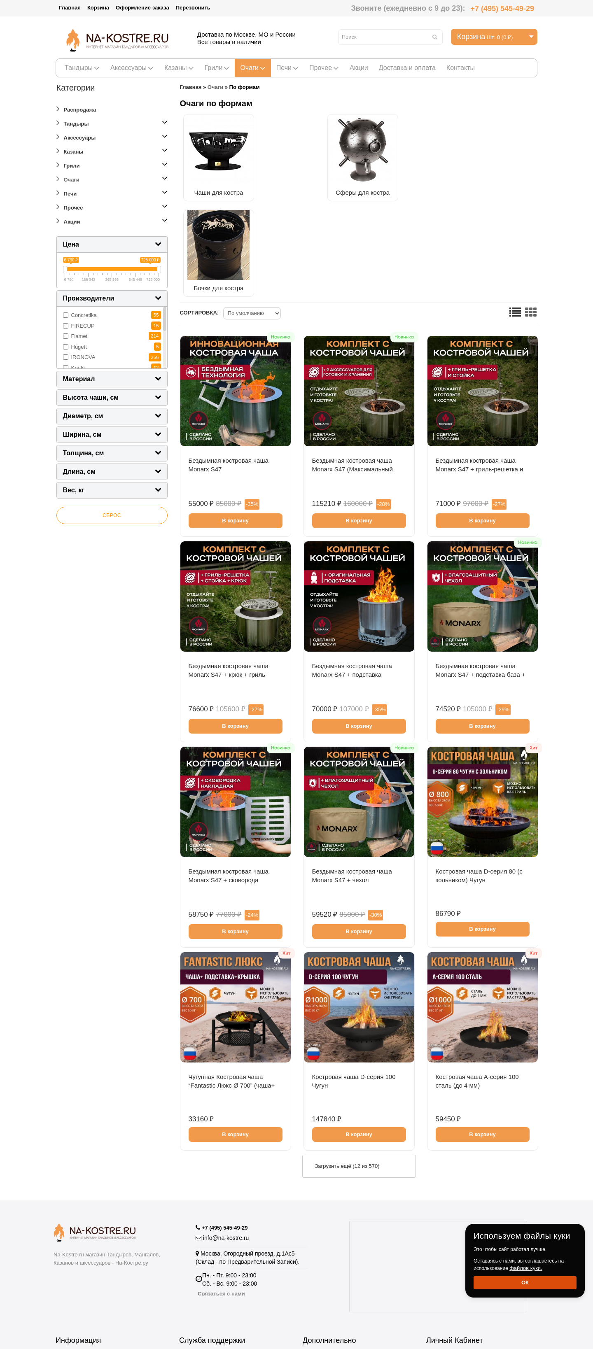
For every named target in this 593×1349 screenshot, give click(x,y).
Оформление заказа (142, 8)
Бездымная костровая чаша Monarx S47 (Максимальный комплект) (352, 373)
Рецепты (314, 1267)
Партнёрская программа (211, 1267)
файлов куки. (525, 1268)
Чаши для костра (222, 189)
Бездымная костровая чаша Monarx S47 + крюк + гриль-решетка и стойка (228, 578)
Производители (323, 1247)
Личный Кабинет (448, 1247)
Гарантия (68, 1247)
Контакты (460, 67)
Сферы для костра (305, 189)
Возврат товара (200, 1247)
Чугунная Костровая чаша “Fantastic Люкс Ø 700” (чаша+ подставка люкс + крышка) (232, 989)
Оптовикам (70, 1257)
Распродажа (76, 108)
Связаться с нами (221, 1187)
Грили (217, 67)
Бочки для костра (388, 189)
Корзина (98, 8)
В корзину (235, 424)
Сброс (112, 515)
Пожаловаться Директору (213, 1257)
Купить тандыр (323, 1277)
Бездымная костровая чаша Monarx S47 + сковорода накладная (228, 783)
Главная (70, 8)
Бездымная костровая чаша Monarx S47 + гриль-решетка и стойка (479, 373)
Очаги (252, 67)
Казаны (179, 67)
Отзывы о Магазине (205, 1287)
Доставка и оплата (407, 67)
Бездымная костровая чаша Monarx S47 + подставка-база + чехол (480, 578)
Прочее (324, 67)
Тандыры (82, 67)
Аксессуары (132, 67)
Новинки (314, 1297)
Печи (287, 67)
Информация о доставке (88, 1277)
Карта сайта (195, 1297)
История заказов (448, 1257)
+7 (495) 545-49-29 (502, 9)
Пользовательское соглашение (97, 1287)
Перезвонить (193, 8)
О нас (63, 1267)
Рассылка (439, 1267)
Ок (525, 1282)
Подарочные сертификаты (214, 1277)
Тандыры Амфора (327, 1287)
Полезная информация (333, 1307)
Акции (359, 67)
